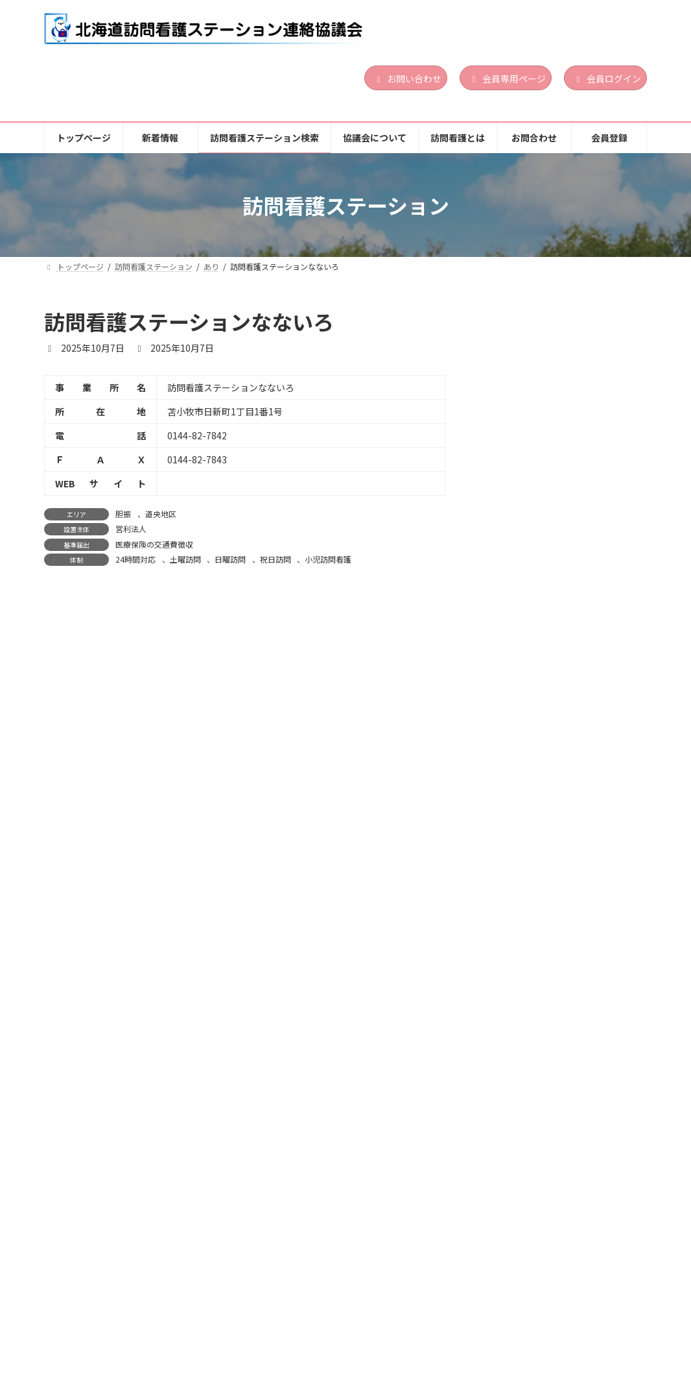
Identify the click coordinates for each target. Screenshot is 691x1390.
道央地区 (160, 513)
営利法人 (130, 528)
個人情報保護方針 (94, 1331)
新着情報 (162, 1322)
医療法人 (570, 1185)
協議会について (382, 1322)
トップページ (86, 1322)
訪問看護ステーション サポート (560, 647)
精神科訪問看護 (595, 424)
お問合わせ (552, 1322)
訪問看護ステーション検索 (265, 1322)
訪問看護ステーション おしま (552, 1147)
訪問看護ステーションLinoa (550, 504)
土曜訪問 (185, 559)
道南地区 (591, 372)
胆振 (123, 513)
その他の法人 (577, 387)
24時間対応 (135, 559)
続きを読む (603, 453)
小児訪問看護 (328, 559)
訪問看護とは (471, 1322)
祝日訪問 (275, 559)
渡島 (563, 372)
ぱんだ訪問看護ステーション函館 (560, 350)
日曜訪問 (230, 559)
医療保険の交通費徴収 (154, 544)
